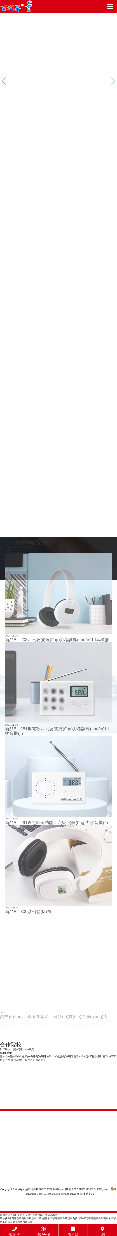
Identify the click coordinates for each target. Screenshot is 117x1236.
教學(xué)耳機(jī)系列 (34, 1056)
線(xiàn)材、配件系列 (23, 1060)
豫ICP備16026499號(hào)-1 (94, 1189)
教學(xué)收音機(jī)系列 (59, 1056)
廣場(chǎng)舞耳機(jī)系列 (87, 1056)
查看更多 (41, 1060)
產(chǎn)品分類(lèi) (10, 1056)
